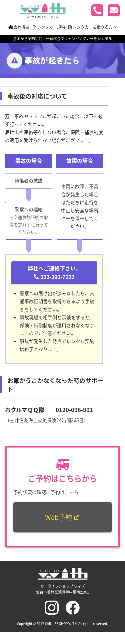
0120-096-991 (74, 410)
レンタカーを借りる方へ (95, 27)
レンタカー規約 (51, 27)
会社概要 (21, 27)
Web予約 (62, 517)
